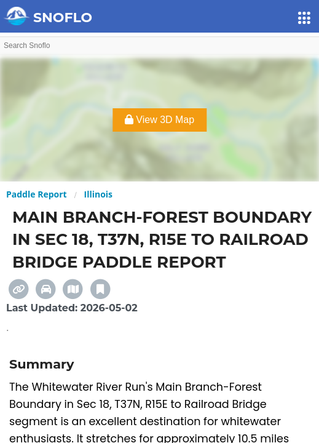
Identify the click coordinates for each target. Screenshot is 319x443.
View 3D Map (159, 119)
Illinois (98, 194)
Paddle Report (36, 194)
